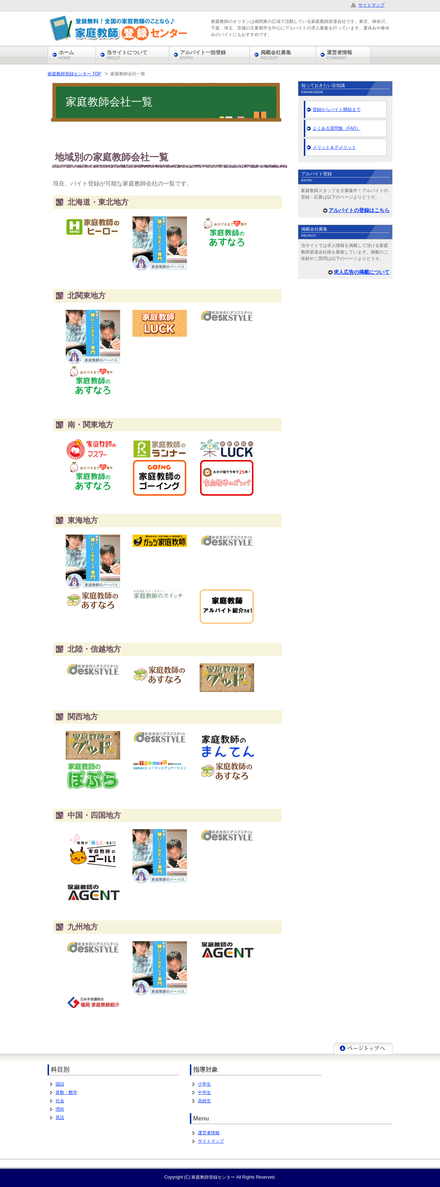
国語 (60, 1084)
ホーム (66, 54)
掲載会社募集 (276, 54)
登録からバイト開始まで (336, 109)
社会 (60, 1100)
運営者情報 (209, 1132)
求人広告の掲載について (362, 272)
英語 (60, 1117)
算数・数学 (66, 1092)
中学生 (204, 1092)
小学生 (204, 1084)
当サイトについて (127, 54)
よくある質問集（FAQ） (336, 128)
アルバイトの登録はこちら (359, 210)
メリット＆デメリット (334, 147)
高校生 (204, 1100)
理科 (60, 1109)
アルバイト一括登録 (203, 54)
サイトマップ (211, 1141)
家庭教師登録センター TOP (74, 73)
